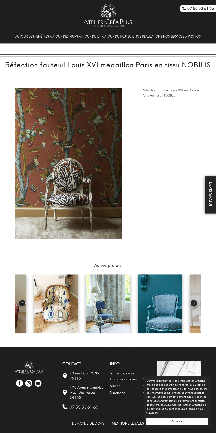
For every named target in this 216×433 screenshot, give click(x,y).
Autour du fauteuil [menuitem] (118, 36)
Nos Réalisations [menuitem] (148, 36)
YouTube (38, 383)
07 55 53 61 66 (84, 407)
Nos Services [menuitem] (173, 36)
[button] (193, 303)
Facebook (19, 383)
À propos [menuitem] (193, 36)
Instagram (28, 383)
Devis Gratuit (210, 195)
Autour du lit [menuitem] (90, 36)
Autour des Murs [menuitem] (64, 36)
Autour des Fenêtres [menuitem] (32, 36)
